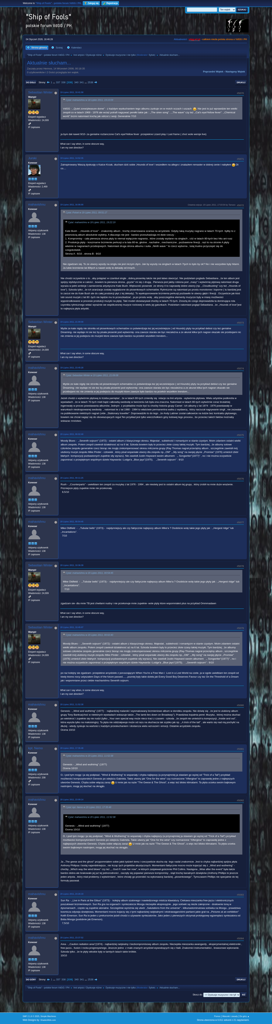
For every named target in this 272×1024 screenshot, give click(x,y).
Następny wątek (235, 71)
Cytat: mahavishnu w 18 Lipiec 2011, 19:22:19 (91, 222)
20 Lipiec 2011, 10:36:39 (71, 565)
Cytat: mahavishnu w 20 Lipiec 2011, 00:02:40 (89, 635)
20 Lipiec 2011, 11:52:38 (71, 704)
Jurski (32, 158)
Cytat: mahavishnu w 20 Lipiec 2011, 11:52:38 (89, 756)
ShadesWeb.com (48, 1020)
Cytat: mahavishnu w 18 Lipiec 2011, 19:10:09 (89, 100)
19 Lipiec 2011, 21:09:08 (71, 322)
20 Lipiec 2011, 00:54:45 (71, 521)
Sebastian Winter (40, 92)
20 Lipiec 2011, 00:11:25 (71, 478)
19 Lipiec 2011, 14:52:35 (71, 158)
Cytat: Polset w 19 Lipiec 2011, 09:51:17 (86, 212)
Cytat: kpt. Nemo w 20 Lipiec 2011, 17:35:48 (88, 807)
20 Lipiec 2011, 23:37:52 (71, 937)
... (54, 82)
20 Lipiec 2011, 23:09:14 (71, 799)
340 (76, 82)
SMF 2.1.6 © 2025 (31, 1016)
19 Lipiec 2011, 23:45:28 (71, 367)
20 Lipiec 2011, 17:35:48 (71, 748)
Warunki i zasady (230, 1016)
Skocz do (197, 994)
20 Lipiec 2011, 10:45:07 (71, 627)
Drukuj (241, 82)
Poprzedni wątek (213, 71)
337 (58, 82)
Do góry (31, 979)
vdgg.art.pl (194, 39)
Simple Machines (48, 1016)
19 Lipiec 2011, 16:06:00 (71, 204)
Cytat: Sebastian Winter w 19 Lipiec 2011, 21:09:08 (92, 375)
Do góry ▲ (244, 1016)
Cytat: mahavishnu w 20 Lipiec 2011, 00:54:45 (89, 573)
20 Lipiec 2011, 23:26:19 (71, 894)
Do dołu (31, 82)
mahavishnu (37, 204)
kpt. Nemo (35, 748)
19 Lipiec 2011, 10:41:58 (71, 92)
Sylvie (152, 55)
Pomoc (217, 1016)
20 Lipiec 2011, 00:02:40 (71, 434)
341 (82, 82)
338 (63, 82)
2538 (90, 82)
